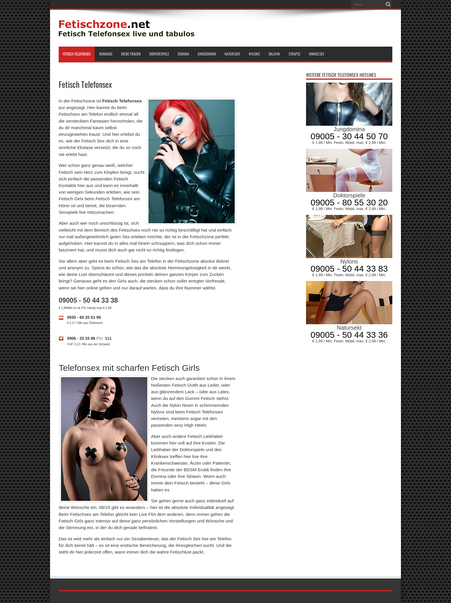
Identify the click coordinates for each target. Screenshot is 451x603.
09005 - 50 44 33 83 (349, 268)
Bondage (105, 54)
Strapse (294, 54)
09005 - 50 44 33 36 (349, 334)
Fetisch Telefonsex (77, 54)
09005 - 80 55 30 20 (349, 202)
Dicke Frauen (131, 54)
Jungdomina (207, 54)
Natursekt (232, 54)
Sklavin (274, 54)
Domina (183, 54)
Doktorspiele (159, 54)
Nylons (254, 54)
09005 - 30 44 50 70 (349, 136)
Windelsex (316, 54)
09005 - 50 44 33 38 (88, 300)
